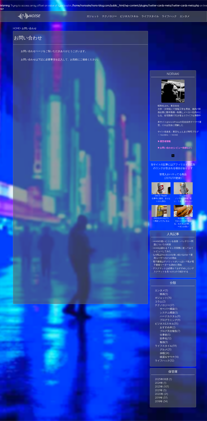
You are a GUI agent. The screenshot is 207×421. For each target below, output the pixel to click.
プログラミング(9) (170, 319)
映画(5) (164, 294)
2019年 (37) (161, 397)
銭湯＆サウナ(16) (169, 356)
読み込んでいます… (80, 158)
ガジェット (93, 16)
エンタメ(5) (161, 290)
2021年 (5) (160, 390)
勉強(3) (164, 342)
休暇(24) (164, 353)
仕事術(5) (165, 334)
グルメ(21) (165, 349)
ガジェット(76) (163, 297)
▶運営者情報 (164, 141)
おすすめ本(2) (167, 327)
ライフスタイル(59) (166, 345)
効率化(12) (165, 338)
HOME (16, 28)
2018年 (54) (161, 401)
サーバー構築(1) (168, 308)
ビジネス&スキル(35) (166, 323)
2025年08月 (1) (163, 379)
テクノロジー (109, 16)
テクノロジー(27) (164, 305)
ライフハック (169, 16)
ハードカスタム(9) (170, 316)
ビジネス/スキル (129, 16)
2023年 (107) (162, 386)
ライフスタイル (150, 16)
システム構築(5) (169, 312)
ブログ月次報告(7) (170, 330)
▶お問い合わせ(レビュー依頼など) (175, 147)
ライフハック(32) (164, 360)
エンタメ (185, 16)
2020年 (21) (161, 393)
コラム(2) (160, 301)
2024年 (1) (160, 382)
